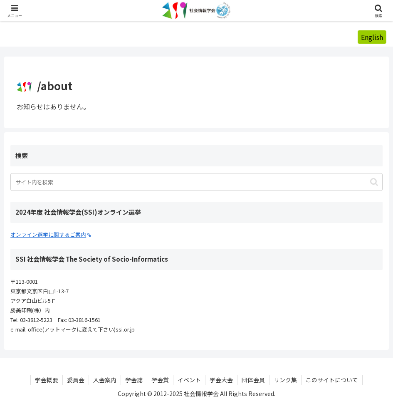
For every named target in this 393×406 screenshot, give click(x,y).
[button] (374, 182)
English (372, 37)
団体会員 (253, 380)
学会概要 (46, 380)
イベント (189, 380)
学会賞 (160, 380)
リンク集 (285, 380)
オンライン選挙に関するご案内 (50, 234)
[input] (196, 182)
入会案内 (104, 380)
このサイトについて (332, 380)
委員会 (75, 380)
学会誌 (134, 380)
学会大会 (221, 380)
